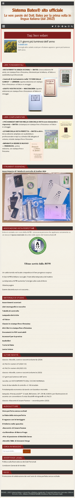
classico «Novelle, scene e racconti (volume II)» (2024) (22, 359)
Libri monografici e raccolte (14, 307)
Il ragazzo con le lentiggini (13, 419)
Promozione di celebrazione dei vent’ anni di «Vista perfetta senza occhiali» (31, 476)
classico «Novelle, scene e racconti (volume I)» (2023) (22, 372)
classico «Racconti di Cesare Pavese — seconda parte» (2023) (25, 400)
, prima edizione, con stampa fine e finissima (12, 148)
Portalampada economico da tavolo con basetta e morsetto (25, 389)
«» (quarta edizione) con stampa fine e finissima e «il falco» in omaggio (22, 91)
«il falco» (6, 319)
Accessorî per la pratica (12, 336)
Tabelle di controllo (10, 311)
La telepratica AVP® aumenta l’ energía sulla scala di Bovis (24, 281)
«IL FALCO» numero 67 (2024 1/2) (14, 364)
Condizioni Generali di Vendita (13, 465)
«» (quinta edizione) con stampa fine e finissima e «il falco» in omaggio (22, 81)
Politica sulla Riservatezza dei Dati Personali (19, 462)
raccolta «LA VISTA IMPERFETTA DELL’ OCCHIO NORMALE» (23, 381)
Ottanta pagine (8, 285)
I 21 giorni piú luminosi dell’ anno (36, 41)
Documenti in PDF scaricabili (14, 332)
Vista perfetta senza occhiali (14, 411)
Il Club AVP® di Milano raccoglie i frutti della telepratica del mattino (27, 277)
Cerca (27, 451)
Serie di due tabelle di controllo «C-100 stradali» (20, 385)
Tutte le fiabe (8, 345)
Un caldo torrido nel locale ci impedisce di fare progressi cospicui (27, 272)
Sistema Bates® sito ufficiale (37, 10)
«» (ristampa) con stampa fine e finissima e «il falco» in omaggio (29, 124)
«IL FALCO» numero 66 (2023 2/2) (14, 368)
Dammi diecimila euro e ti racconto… (16, 289)
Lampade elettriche (10, 315)
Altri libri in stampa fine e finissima (17, 328)
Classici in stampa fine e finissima (16, 324)
